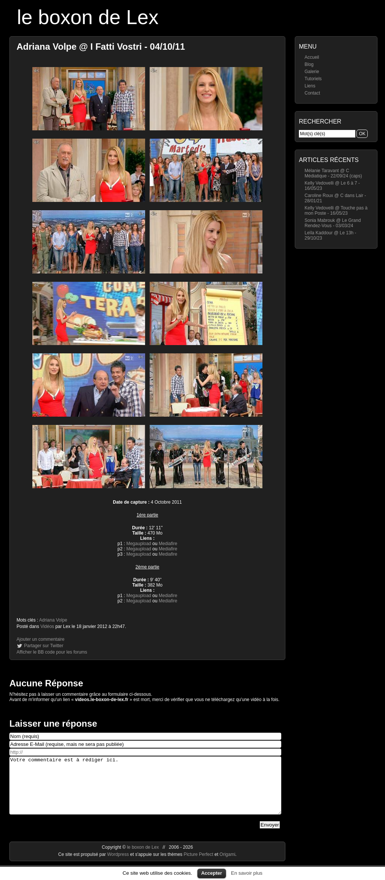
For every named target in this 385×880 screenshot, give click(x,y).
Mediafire (168, 543)
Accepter (211, 873)
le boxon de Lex (88, 17)
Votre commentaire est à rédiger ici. (145, 791)
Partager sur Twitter (43, 645)
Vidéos (47, 626)
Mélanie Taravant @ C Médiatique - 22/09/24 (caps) (333, 173)
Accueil (312, 57)
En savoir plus (246, 873)
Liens (310, 86)
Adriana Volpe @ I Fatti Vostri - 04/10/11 (101, 46)
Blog (309, 64)
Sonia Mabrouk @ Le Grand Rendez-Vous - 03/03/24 (333, 223)
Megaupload (138, 543)
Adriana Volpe (53, 620)
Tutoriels (313, 78)
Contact (312, 93)
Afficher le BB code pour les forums (52, 652)
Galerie (312, 71)
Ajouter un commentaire (40, 639)
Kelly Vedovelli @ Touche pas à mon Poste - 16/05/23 (336, 210)
